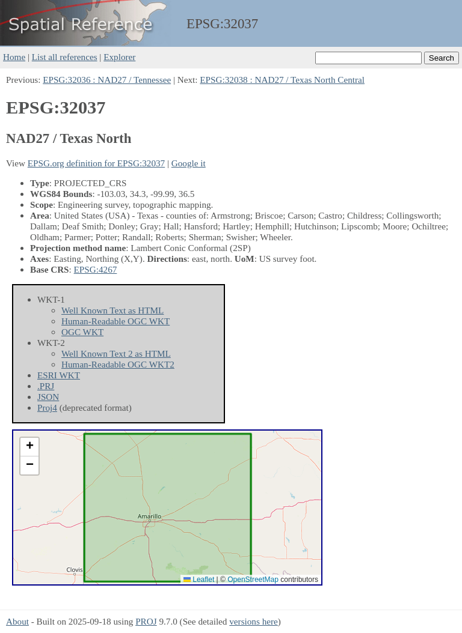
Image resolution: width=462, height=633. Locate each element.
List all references (64, 57)
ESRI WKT (58, 375)
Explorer (119, 57)
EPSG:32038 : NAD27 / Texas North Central (282, 79)
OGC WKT (82, 332)
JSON (48, 397)
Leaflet (198, 579)
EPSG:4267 (95, 269)
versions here (253, 621)
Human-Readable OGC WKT (115, 321)
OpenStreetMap (253, 579)
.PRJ (45, 386)
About (17, 621)
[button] (29, 447)
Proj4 (47, 407)
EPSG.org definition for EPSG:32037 (96, 163)
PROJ (145, 621)
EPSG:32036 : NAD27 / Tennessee (107, 79)
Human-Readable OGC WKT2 (117, 364)
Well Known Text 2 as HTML (116, 353)
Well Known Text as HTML (112, 310)
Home (14, 57)
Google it (188, 163)
